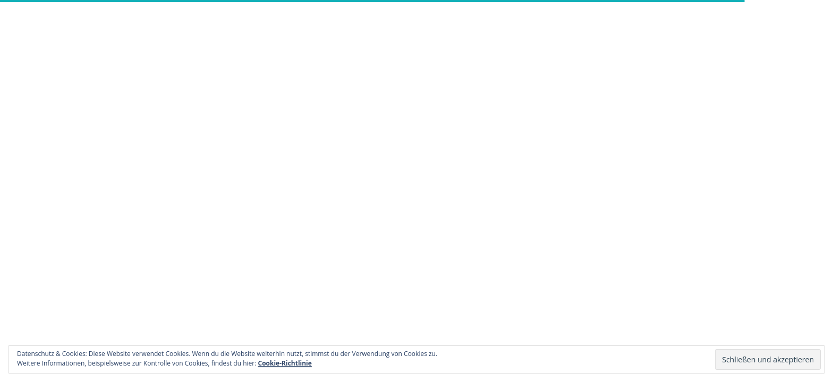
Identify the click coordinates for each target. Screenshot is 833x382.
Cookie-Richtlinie (285, 363)
